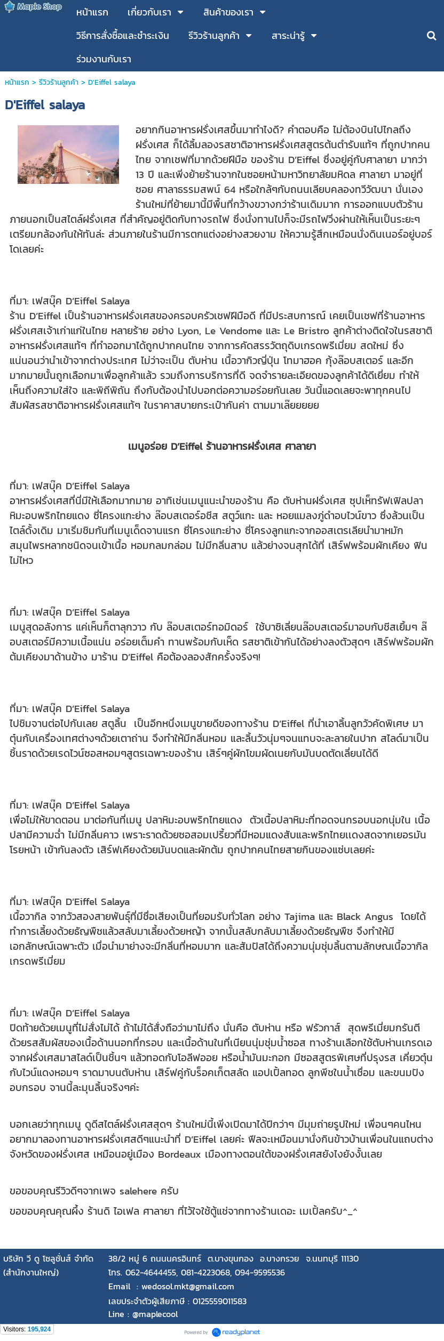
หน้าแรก (17, 82)
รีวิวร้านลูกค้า (58, 82)
